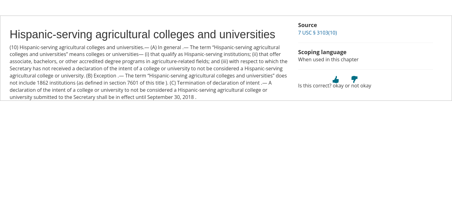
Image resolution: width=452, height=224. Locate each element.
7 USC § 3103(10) (317, 32)
